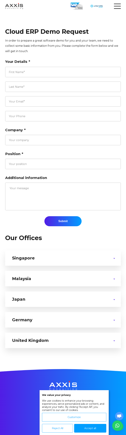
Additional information (26, 178)
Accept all (90, 428)
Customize (74, 417)
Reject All (57, 428)
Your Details (17, 62)
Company (15, 130)
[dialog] (74, 412)
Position (14, 154)
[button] (117, 425)
